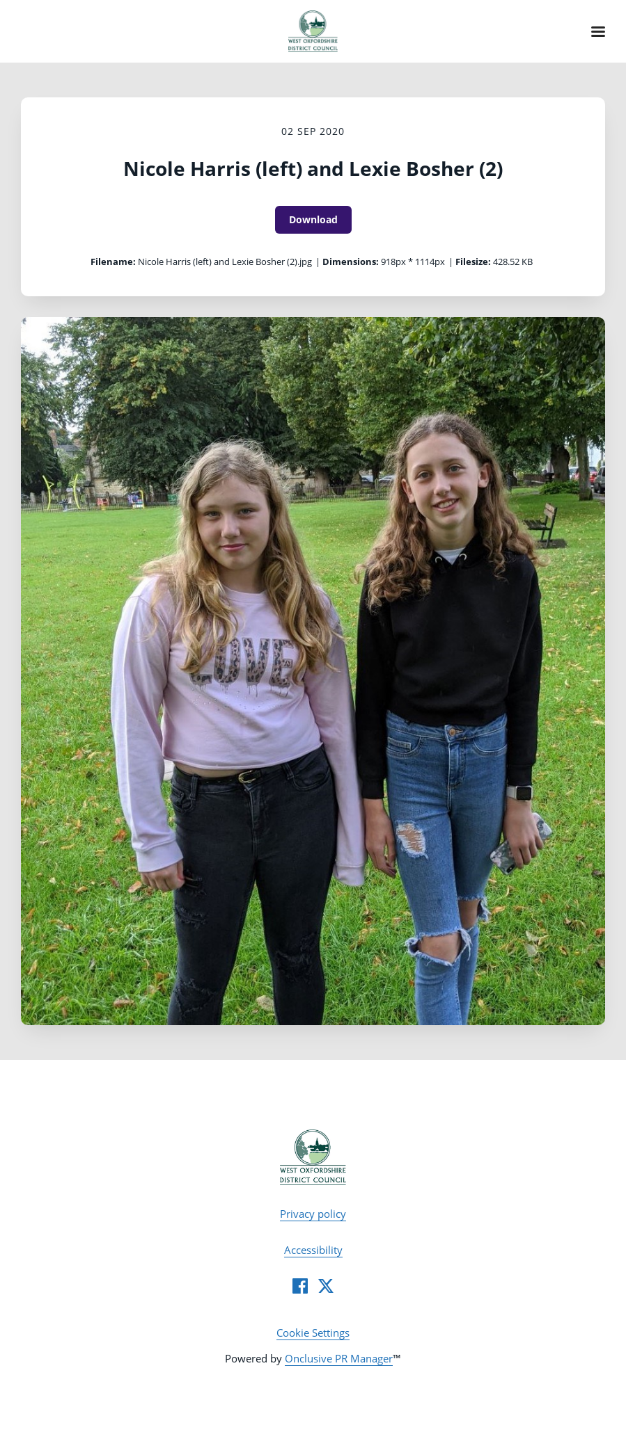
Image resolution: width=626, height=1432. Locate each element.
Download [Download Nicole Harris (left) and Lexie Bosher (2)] (313, 219)
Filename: (113, 261)
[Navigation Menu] (598, 31)
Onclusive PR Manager (339, 1358)
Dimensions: (350, 261)
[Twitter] (326, 1286)
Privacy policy (313, 1214)
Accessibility (313, 1250)
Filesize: (473, 261)
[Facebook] (300, 1286)
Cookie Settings (313, 1333)
